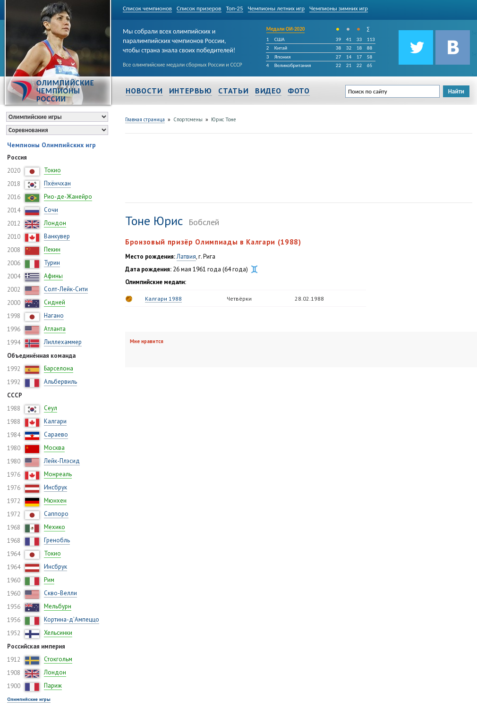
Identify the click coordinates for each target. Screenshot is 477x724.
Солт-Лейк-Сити (66, 289)
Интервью (190, 90)
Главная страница (145, 119)
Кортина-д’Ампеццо (71, 619)
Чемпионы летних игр (276, 8)
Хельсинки (58, 633)
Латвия (186, 257)
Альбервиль (60, 382)
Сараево (56, 434)
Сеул (50, 408)
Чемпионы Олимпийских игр (51, 145)
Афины (53, 276)
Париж (53, 686)
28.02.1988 (309, 298)
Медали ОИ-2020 (285, 29)
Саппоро (56, 514)
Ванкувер (57, 236)
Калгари (55, 421)
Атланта (55, 329)
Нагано (54, 315)
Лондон (55, 223)
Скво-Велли (60, 593)
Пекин (52, 249)
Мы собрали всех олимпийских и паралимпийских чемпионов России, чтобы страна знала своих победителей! (179, 39)
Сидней (54, 302)
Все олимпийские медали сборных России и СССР (182, 64)
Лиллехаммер (63, 342)
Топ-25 (234, 8)
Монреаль (58, 474)
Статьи (233, 90)
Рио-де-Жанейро (68, 197)
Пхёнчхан (57, 183)
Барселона (58, 368)
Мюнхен (55, 501)
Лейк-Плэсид (62, 461)
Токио (52, 170)
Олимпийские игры (29, 699)
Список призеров (199, 8)
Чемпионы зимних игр (338, 8)
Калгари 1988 (163, 298)
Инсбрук (55, 487)
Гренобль (57, 540)
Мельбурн (57, 606)
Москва (54, 448)
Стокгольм (58, 659)
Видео (268, 90)
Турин (52, 263)
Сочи (51, 210)
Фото (299, 90)
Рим (49, 580)
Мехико (54, 527)
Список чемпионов (147, 8)
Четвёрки (239, 298)
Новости (144, 90)
